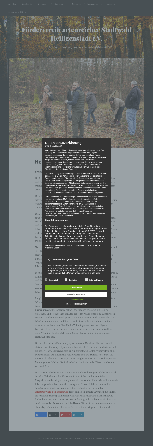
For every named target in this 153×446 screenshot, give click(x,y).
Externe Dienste (94, 279)
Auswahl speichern (76, 294)
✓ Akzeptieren (76, 287)
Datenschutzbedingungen (76, 304)
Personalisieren (76, 300)
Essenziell (51, 279)
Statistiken (71, 279)
